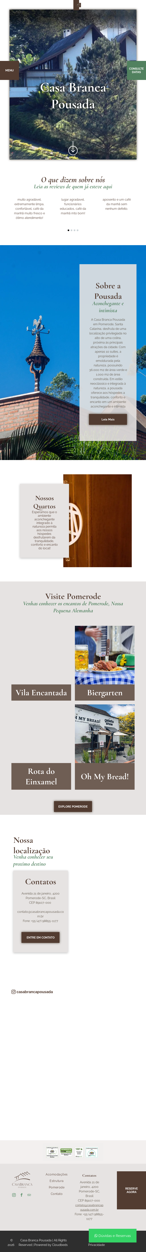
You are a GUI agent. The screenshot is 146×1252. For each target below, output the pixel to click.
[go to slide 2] (71, 230)
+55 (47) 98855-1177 (44, 921)
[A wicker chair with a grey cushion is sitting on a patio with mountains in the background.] (105, 1095)
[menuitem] (56, 1174)
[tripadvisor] (29, 1195)
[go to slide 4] (77, 230)
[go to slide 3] (74, 230)
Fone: (26, 921)
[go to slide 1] (68, 230)
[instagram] (14, 1195)
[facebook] (21, 1195)
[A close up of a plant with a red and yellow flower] (105, 1031)
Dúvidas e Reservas (112, 1236)
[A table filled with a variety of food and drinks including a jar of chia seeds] (41, 1095)
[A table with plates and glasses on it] (41, 1031)
